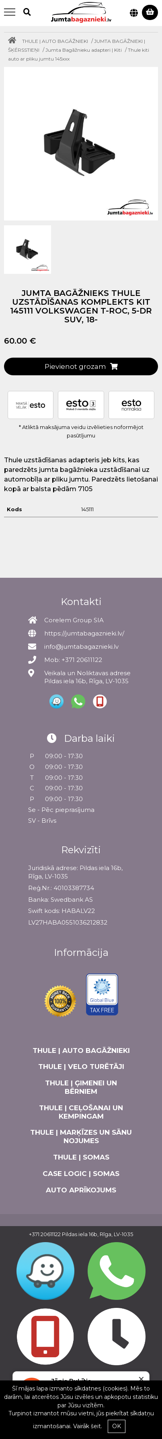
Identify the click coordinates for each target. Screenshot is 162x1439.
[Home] (14, 41)
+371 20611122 (45, 1234)
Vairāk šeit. (87, 1426)
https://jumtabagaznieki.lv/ (84, 633)
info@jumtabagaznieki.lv (81, 646)
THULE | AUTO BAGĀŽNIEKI (55, 41)
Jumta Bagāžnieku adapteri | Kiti (83, 50)
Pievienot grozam (81, 366)
